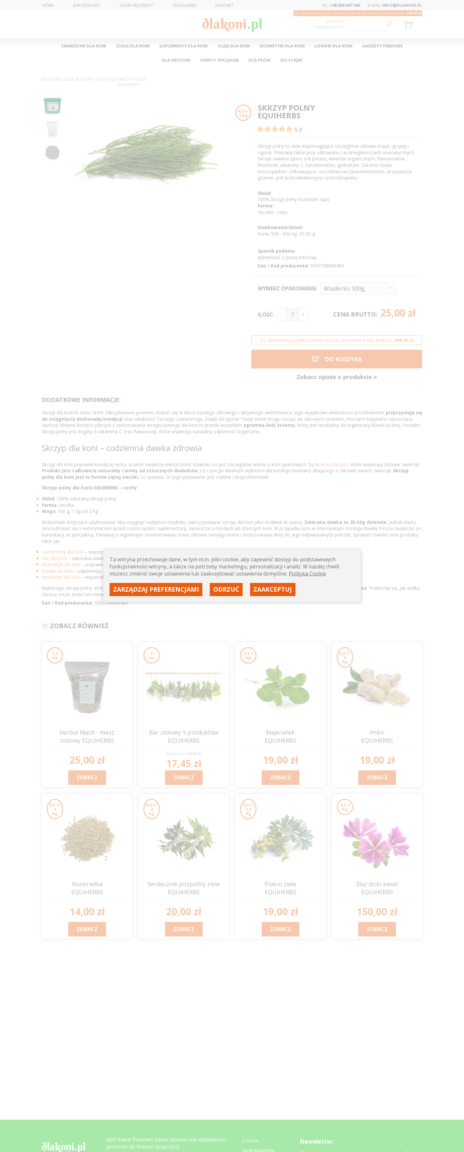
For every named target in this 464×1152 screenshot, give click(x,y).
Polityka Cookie (307, 573)
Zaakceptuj (272, 589)
